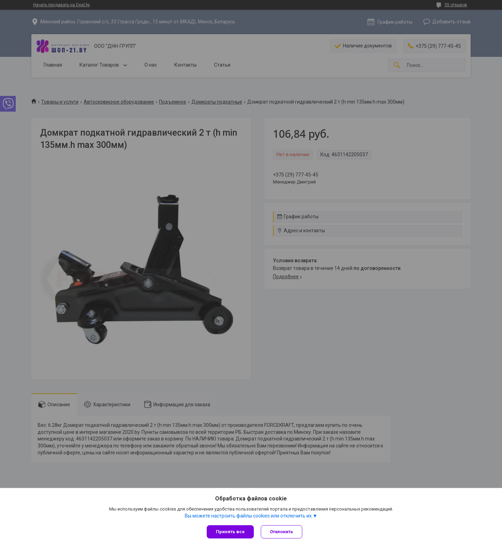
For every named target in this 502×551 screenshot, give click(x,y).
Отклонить (281, 531)
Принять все (230, 531)
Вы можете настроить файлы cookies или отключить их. (249, 516)
